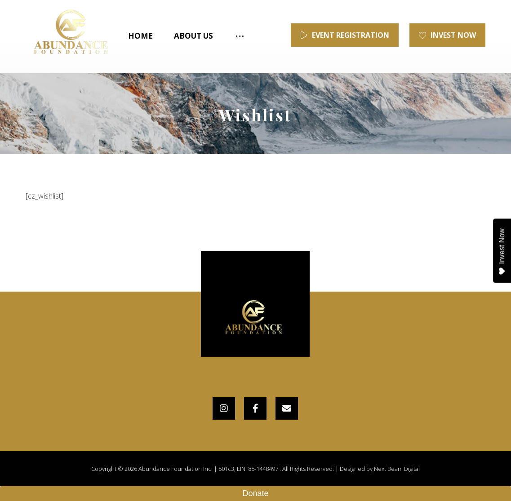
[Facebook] (255, 408)
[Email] (286, 408)
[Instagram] (224, 408)
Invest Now (501, 251)
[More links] (238, 35)
